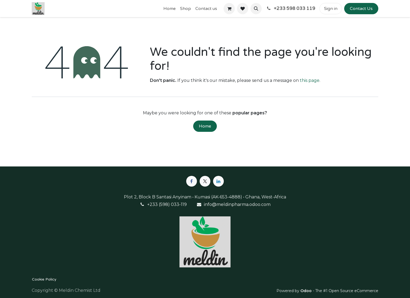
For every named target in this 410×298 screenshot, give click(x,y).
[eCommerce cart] (229, 8)
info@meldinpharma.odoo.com (237, 204)
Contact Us (361, 8)
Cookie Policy (44, 279)
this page (309, 80)
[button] (256, 8)
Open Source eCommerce (353, 290)
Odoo (306, 290)
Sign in (330, 8)
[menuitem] (169, 8)
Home (205, 126)
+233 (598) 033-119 (167, 204)
